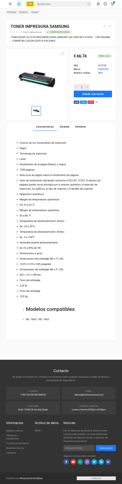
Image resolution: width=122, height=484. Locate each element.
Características (45, 126)
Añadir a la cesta (93, 94)
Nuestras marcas (15, 448)
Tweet (83, 102)
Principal (11, 12)
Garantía (64, 126)
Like (76, 102)
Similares (80, 126)
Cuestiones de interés (17, 443)
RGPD (38, 430)
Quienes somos (14, 430)
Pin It (91, 102)
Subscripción (106, 448)
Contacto (11, 452)
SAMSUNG (103, 69)
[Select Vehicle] (30, 4)
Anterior (24, 12)
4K (97, 102)
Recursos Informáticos (31, 478)
